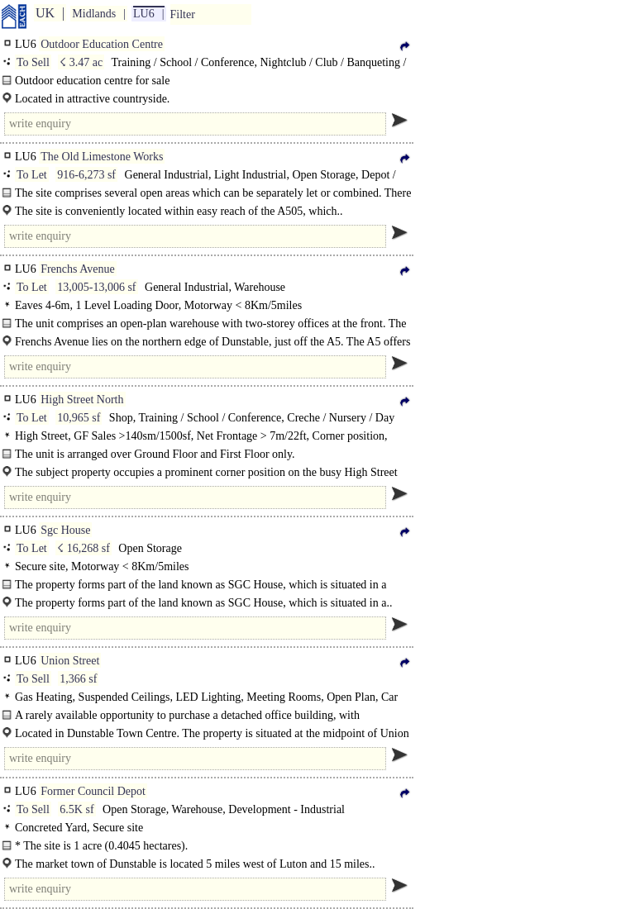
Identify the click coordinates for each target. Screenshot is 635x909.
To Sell (33, 62)
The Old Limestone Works (102, 156)
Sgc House (65, 530)
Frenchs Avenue (78, 269)
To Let (32, 175)
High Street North (82, 399)
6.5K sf (76, 809)
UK (45, 13)
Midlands (94, 13)
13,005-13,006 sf (96, 287)
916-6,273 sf (86, 175)
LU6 (144, 13)
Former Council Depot (93, 791)
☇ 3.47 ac (81, 62)
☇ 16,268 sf (83, 548)
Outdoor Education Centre (102, 44)
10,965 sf (78, 418)
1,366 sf (78, 679)
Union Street (70, 660)
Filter (182, 14)
